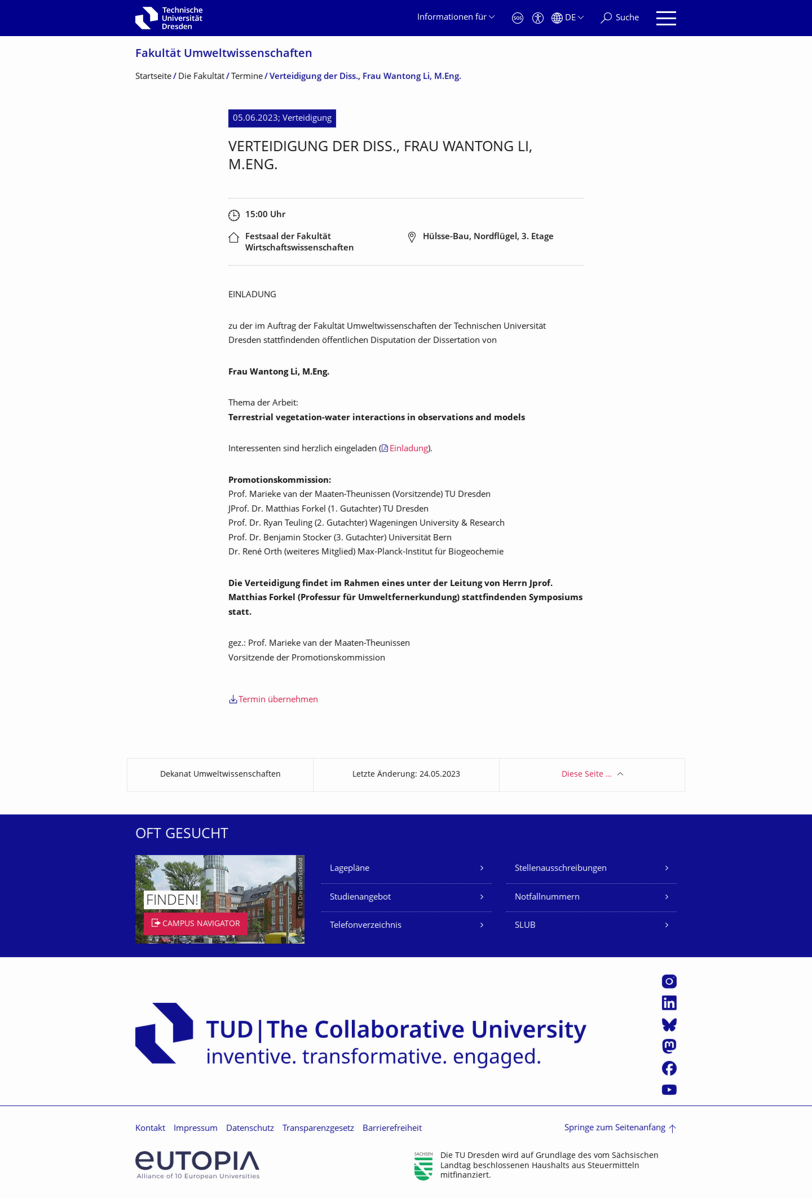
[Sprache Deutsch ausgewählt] (567, 18)
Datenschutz (250, 1129)
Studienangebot (360, 897)
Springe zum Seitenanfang (614, 1128)
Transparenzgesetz (318, 1129)
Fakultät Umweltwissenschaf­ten (223, 54)
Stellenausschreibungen (561, 869)
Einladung (409, 449)
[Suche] (620, 18)
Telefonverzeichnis (365, 926)
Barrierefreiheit (392, 1129)
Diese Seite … (587, 774)
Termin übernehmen (278, 700)
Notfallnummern (547, 897)
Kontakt (150, 1129)
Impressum (196, 1129)
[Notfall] (517, 18)
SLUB (525, 926)
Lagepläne (349, 869)
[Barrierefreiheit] (538, 18)
